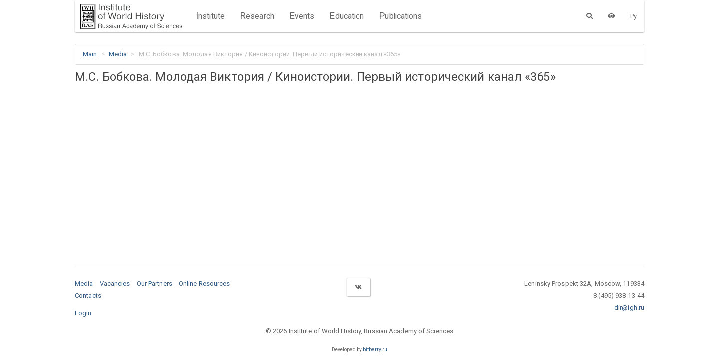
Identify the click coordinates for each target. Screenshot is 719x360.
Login (83, 313)
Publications (400, 15)
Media (118, 54)
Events (302, 15)
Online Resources (204, 283)
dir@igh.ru (629, 307)
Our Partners (154, 283)
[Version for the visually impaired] (611, 16)
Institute (210, 15)
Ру (633, 16)
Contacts (88, 295)
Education (346, 15)
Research (257, 15)
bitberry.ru (375, 349)
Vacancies (115, 283)
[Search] (589, 16)
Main (90, 54)
